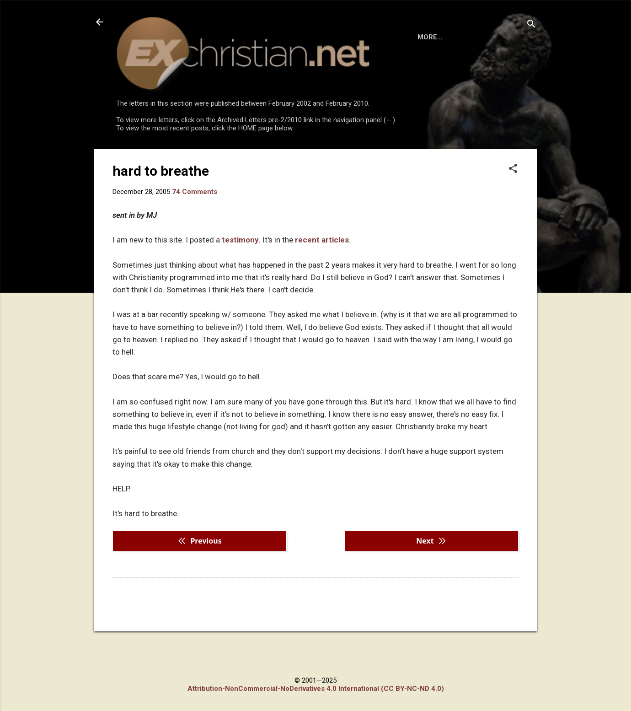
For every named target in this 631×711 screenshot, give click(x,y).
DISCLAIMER (220, 157)
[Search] (531, 25)
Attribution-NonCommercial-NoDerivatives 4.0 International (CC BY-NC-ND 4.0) (315, 688)
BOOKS (171, 157)
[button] (513, 206)
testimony (240, 277)
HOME (133, 157)
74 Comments (194, 229)
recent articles (322, 277)
